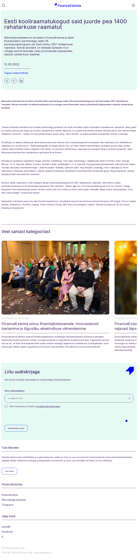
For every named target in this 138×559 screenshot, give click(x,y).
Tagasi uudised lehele (16, 73)
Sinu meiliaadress (15, 390)
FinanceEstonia (10, 494)
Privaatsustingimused (13, 548)
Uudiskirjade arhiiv (16, 428)
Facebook (7, 531)
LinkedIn (6, 526)
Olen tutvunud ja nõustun (34, 406)
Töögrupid (7, 504)
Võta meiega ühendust (14, 499)
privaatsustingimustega (48, 406)
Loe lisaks (9, 471)
